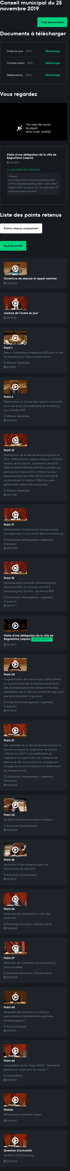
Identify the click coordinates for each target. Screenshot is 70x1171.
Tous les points (13, 246)
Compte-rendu (16, 63)
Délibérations (15, 75)
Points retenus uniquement (21, 228)
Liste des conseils (52, 22)
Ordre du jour (15, 51)
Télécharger (52, 51)
